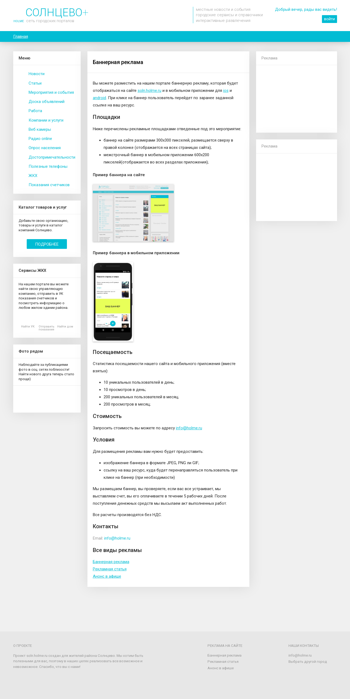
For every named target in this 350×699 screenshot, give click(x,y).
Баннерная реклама (111, 561)
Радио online (40, 138)
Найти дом (65, 326)
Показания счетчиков (49, 184)
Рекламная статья (110, 569)
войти (329, 18)
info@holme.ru (189, 428)
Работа (35, 110)
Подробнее (47, 244)
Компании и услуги (46, 120)
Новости (37, 73)
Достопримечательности (52, 157)
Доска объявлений (46, 101)
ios (226, 90)
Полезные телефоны (48, 166)
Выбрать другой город (307, 661)
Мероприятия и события (51, 92)
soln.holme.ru (149, 90)
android (99, 97)
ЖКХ (33, 175)
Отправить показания (47, 328)
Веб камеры (40, 129)
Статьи (35, 83)
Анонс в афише (107, 576)
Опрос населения (45, 147)
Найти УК (28, 326)
